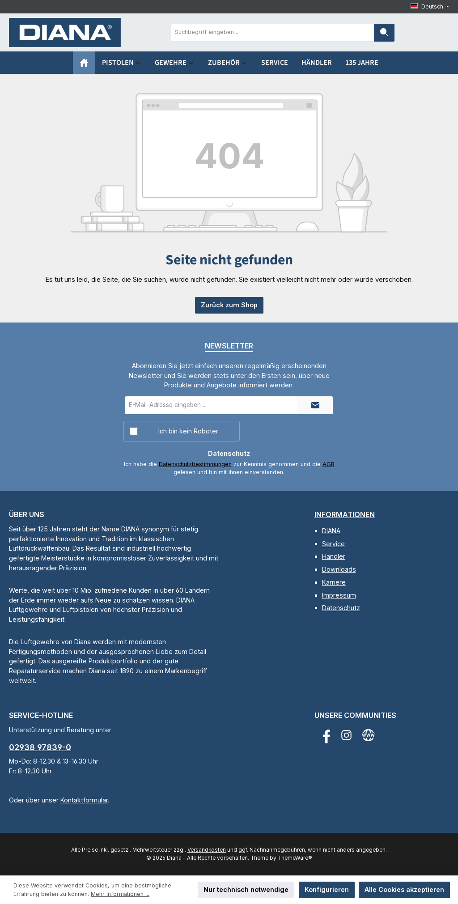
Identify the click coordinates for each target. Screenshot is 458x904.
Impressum (339, 595)
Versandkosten (206, 850)
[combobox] (272, 33)
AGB (328, 464)
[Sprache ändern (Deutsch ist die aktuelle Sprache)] (430, 7)
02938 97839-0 (40, 747)
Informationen (344, 514)
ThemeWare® (295, 858)
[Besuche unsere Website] (368, 735)
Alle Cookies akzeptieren (404, 889)
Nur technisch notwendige (246, 889)
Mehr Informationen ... (120, 894)
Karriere (334, 582)
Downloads (339, 569)
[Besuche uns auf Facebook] (324, 735)
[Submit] (315, 405)
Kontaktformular (84, 800)
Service (333, 543)
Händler (333, 556)
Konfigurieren (327, 889)
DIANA (331, 531)
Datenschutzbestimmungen (195, 464)
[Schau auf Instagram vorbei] (346, 735)
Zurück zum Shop (229, 305)
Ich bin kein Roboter (188, 431)
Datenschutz (341, 607)
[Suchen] (384, 33)
